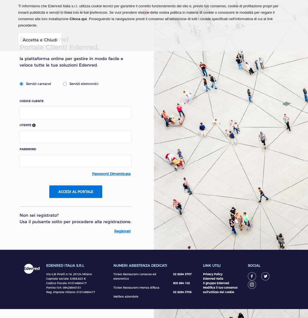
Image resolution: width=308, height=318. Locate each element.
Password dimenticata (111, 174)
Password (28, 149)
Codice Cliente (32, 101)
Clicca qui (78, 19)
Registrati (122, 231)
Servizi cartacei (35, 84)
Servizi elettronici (80, 84)
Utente (28, 125)
